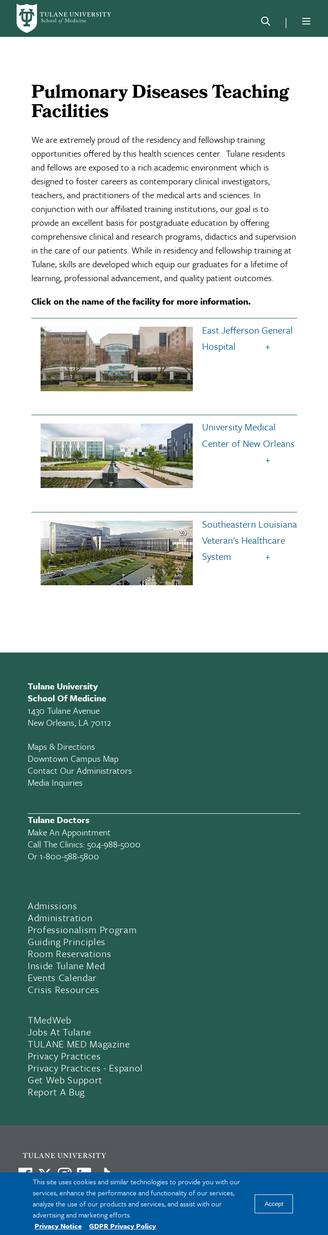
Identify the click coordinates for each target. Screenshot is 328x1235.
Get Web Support (65, 1080)
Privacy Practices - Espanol (85, 1068)
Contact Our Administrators (80, 770)
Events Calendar (62, 977)
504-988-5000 (114, 844)
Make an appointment (69, 832)
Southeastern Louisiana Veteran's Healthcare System (166, 542)
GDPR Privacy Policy (122, 1226)
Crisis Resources (64, 989)
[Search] (265, 23)
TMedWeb (50, 1020)
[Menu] (306, 21)
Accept (273, 1203)
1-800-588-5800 (69, 856)
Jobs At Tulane (59, 1032)
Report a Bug (56, 1092)
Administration (60, 917)
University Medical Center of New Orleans (165, 437)
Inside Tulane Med (66, 965)
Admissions (53, 905)
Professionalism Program (82, 929)
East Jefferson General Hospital (164, 340)
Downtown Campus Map (73, 758)
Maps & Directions (61, 746)
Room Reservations (69, 953)
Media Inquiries (55, 782)
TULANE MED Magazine (79, 1044)
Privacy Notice (58, 1226)
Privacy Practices (64, 1056)
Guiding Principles (67, 941)
